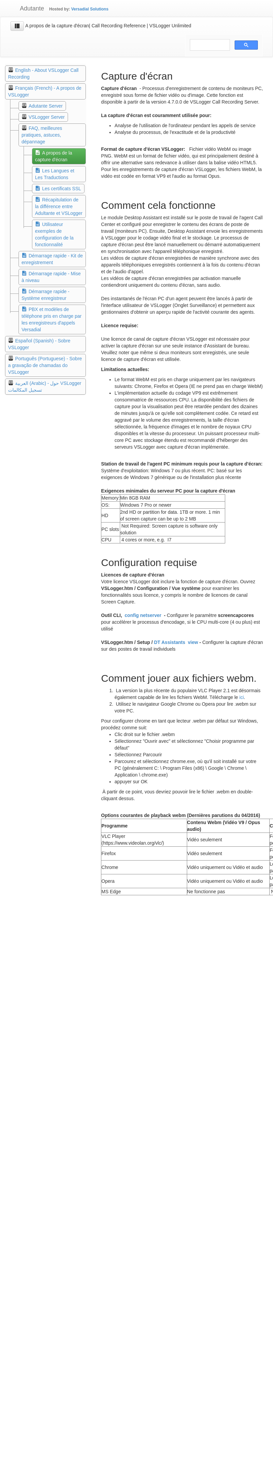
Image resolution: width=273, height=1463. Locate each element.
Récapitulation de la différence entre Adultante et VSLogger (58, 206)
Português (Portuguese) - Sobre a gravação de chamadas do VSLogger (45, 365)
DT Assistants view (176, 642)
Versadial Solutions (89, 9)
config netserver (143, 615)
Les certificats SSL (61, 188)
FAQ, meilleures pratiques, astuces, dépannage (42, 134)
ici (241, 697)
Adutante (27, 8)
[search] (209, 45)
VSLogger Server (47, 117)
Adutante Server (46, 106)
